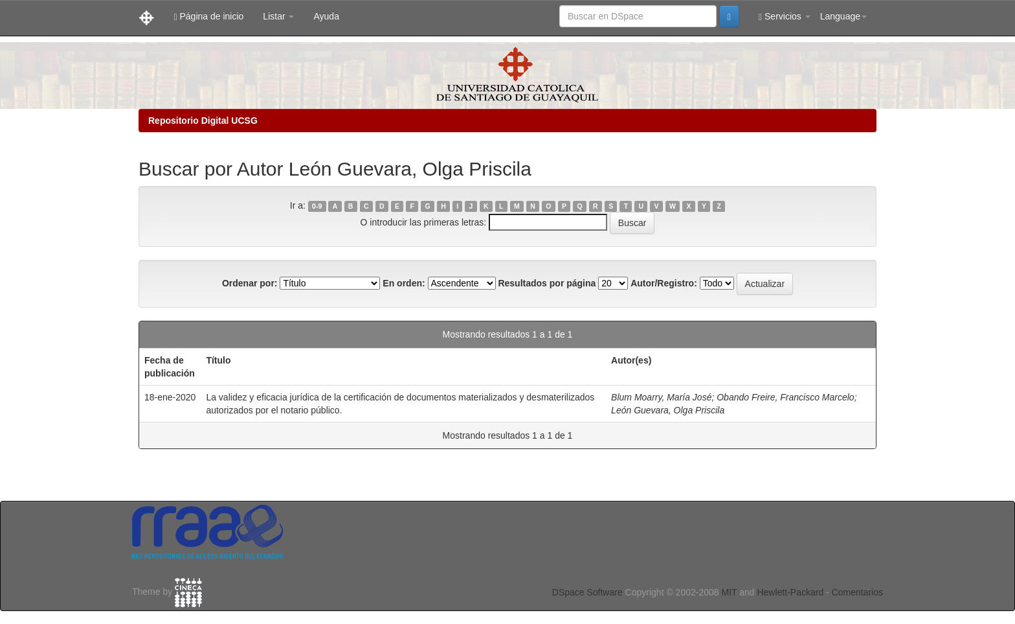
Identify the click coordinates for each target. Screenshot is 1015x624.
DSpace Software (587, 592)
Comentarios (857, 592)
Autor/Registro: (663, 283)
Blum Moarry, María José (661, 397)
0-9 (317, 206)
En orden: (404, 283)
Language (843, 16)
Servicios (784, 16)
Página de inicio (208, 16)
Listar (278, 16)
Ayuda (326, 16)
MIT (729, 592)
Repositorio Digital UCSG (203, 120)
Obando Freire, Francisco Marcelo (785, 397)
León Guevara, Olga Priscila (667, 410)
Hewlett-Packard (790, 592)
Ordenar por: (250, 283)
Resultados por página (547, 283)
